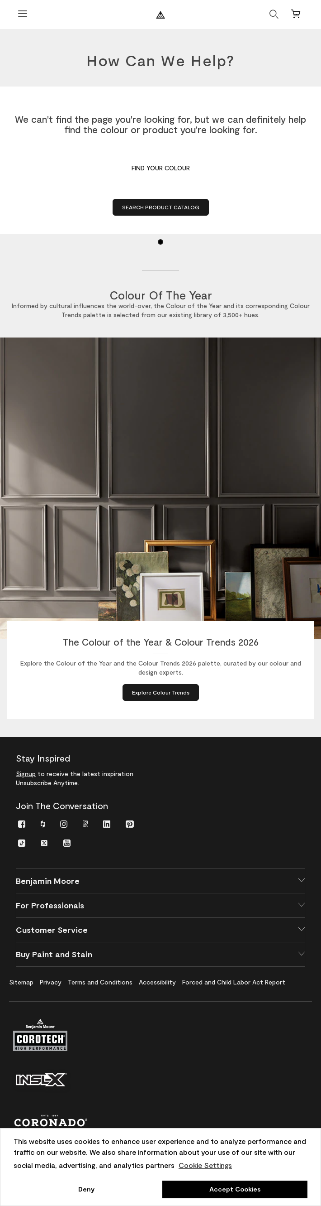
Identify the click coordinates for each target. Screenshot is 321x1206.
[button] (160, 881)
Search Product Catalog (160, 207)
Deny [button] (86, 1189)
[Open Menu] (22, 15)
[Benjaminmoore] (160, 14)
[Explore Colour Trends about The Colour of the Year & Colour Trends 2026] (161, 692)
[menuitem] (22, 823)
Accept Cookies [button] (234, 1189)
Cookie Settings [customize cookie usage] (205, 1165)
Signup (26, 773)
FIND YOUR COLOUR (161, 168)
